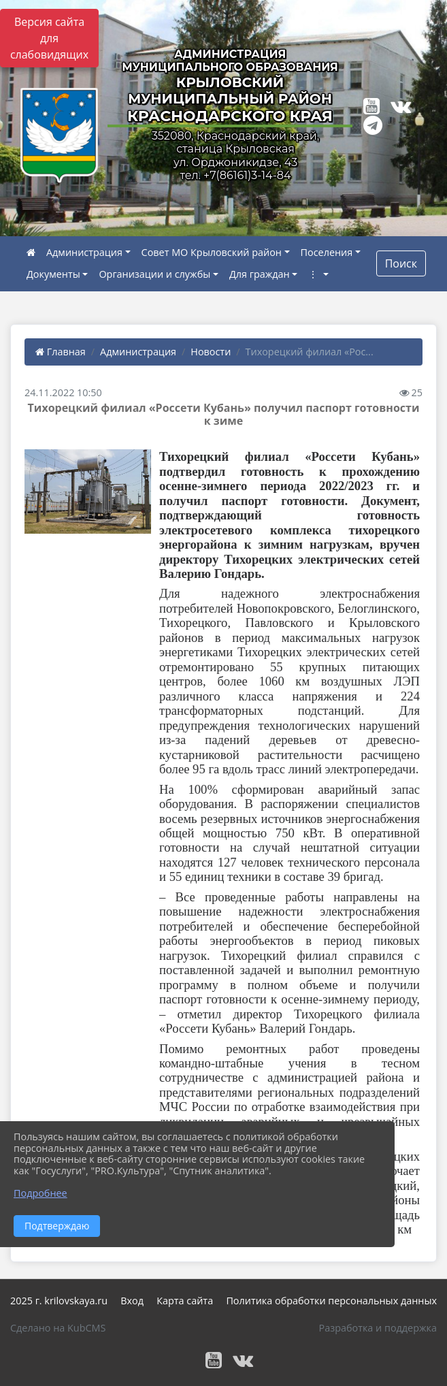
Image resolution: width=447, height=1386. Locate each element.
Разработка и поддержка (378, 1327)
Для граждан (259, 274)
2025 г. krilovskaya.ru (58, 1300)
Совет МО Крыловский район (212, 252)
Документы (53, 274)
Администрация (84, 252)
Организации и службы (154, 274)
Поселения (327, 252)
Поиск (401, 263)
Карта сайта (184, 1300)
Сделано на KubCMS (57, 1327)
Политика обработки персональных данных (331, 1300)
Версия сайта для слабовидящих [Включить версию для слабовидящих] (49, 38)
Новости (211, 351)
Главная (60, 351)
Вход (132, 1300)
